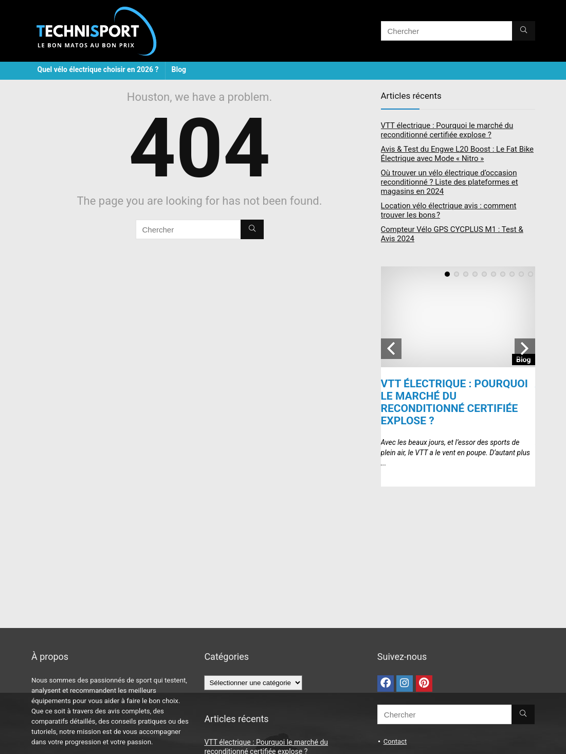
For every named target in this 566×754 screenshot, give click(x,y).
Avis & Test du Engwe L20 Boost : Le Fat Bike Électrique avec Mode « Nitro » (457, 154)
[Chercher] (523, 31)
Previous (391, 348)
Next (525, 348)
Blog (179, 69)
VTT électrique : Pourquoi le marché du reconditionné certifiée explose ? (447, 130)
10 (530, 274)
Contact (395, 741)
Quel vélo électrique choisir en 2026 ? (98, 69)
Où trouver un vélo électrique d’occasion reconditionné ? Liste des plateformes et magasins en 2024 (449, 182)
